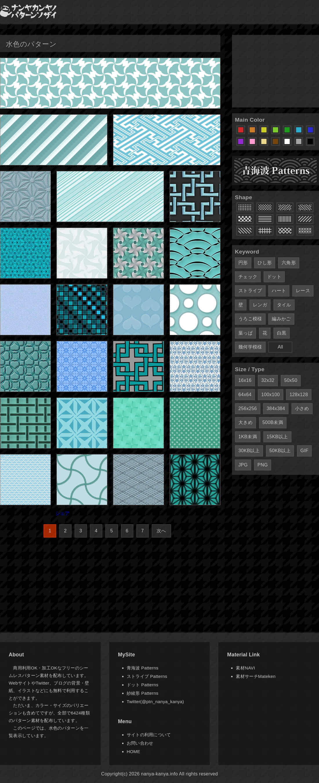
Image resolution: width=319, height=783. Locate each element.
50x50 (290, 380)
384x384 (276, 408)
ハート (279, 290)
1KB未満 (247, 436)
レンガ (260, 304)
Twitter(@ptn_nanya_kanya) (155, 701)
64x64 (244, 394)
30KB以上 (249, 450)
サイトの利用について (149, 734)
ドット (274, 276)
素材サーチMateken (256, 676)
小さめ (302, 408)
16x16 (244, 380)
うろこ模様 (250, 318)
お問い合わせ (140, 743)
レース (303, 290)
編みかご (281, 318)
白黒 (282, 333)
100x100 (270, 394)
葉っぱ (245, 333)
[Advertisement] (275, 71)
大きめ (245, 422)
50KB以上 (280, 450)
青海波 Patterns (142, 667)
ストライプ (250, 290)
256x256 (247, 408)
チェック (247, 276)
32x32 (267, 380)
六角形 (289, 262)
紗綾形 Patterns (142, 693)
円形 (243, 262)
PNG (263, 464)
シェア (62, 513)
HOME (133, 751)
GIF (304, 450)
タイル (284, 304)
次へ (161, 530)
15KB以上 (277, 436)
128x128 (298, 394)
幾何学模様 (250, 346)
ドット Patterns (142, 684)
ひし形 (265, 262)
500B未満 (272, 422)
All (280, 346)
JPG (243, 464)
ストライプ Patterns (147, 676)
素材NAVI (245, 667)
